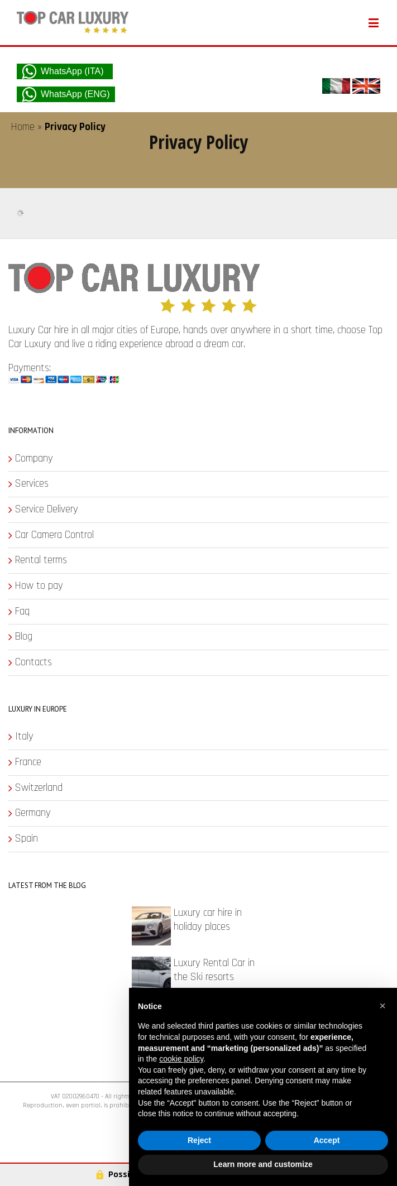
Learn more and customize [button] (262, 1164)
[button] (382, 1006)
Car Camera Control (54, 535)
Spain (26, 839)
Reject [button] (199, 1140)
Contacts (33, 662)
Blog (23, 637)
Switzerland (39, 788)
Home (23, 127)
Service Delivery (46, 509)
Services (32, 484)
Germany (33, 813)
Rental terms (41, 560)
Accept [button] (327, 1140)
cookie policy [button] (181, 1058)
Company (34, 458)
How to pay (39, 586)
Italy (24, 736)
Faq (22, 611)
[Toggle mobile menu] (374, 22)
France (28, 762)
